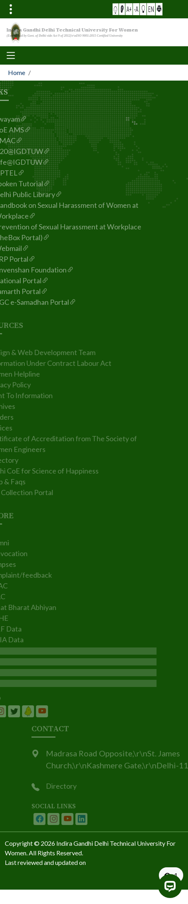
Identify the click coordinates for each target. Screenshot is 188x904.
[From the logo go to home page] (94, 32)
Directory (69, 786)
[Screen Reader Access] (129, 9)
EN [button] (144, 9)
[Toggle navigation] (11, 9)
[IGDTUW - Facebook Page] (47, 819)
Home (16, 72)
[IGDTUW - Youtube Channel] (75, 819)
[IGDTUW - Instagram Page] (61, 819)
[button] (125, 9)
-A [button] (136, 9)
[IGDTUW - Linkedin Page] (20, 711)
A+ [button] (132, 9)
